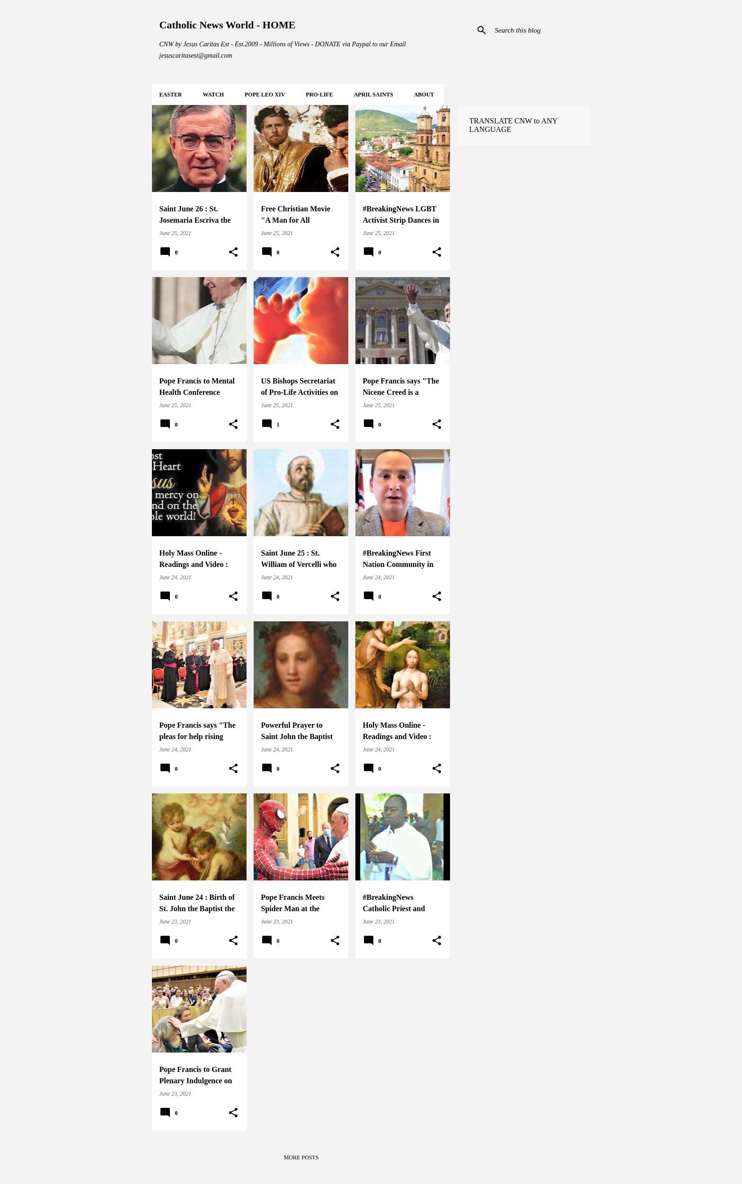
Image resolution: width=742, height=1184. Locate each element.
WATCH (213, 94)
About (424, 94)
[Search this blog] (541, 30)
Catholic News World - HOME (227, 25)
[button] (233, 252)
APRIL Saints (373, 94)
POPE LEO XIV (265, 94)
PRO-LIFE (319, 94)
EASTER (170, 94)
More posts (301, 1157)
